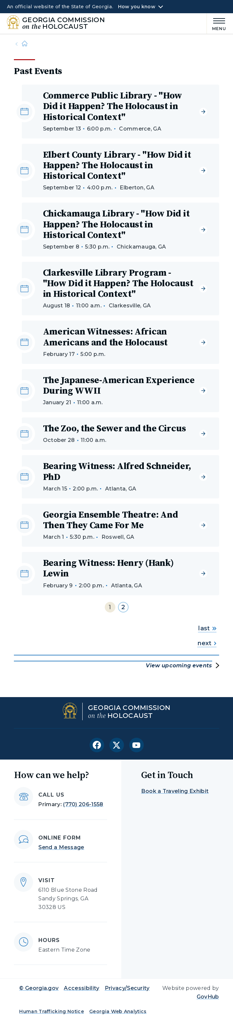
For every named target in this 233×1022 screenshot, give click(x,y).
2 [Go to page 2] (123, 607)
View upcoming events (179, 665)
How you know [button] (136, 6)
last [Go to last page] (207, 628)
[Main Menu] (216, 23)
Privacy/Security (127, 988)
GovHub (208, 997)
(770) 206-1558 (83, 804)
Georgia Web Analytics (118, 1011)
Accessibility (81, 988)
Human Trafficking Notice (51, 1011)
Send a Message (61, 847)
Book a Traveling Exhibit (175, 791)
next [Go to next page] (206, 643)
